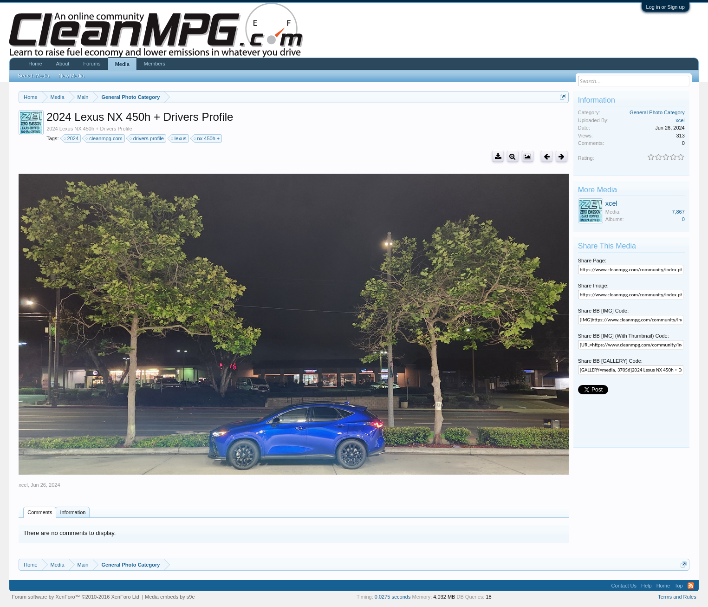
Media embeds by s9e (170, 597)
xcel (23, 485)
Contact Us (624, 585)
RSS (691, 585)
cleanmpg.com (104, 138)
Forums (91, 63)
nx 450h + (207, 138)
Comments (39, 512)
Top (679, 585)
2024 (71, 138)
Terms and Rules (677, 597)
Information (72, 512)
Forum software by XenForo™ (76, 597)
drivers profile (147, 138)
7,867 (678, 212)
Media (122, 64)
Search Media (33, 75)
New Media (71, 75)
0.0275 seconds (393, 597)
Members (154, 63)
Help (646, 585)
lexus (179, 138)
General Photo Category (657, 112)
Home (35, 63)
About (63, 63)
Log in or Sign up (665, 7)
